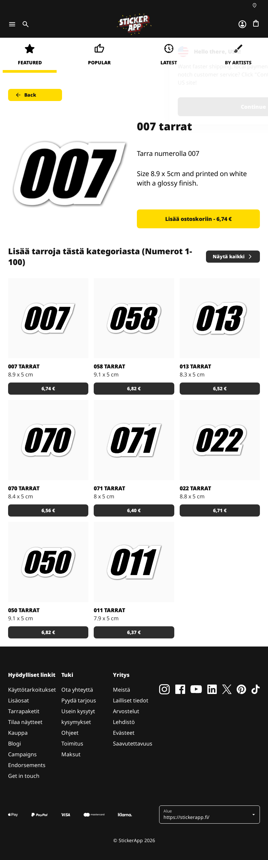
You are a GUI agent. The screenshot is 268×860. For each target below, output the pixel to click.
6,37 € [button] (134, 632)
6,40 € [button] (134, 510)
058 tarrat (109, 366)
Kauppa (18, 732)
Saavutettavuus (132, 743)
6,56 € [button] (48, 510)
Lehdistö (124, 722)
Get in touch (23, 776)
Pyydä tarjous (78, 700)
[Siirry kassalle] (256, 23)
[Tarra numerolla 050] (48, 562)
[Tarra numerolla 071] (134, 440)
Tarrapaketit (23, 711)
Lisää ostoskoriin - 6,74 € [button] (198, 219)
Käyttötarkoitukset (32, 689)
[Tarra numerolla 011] (134, 562)
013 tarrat (195, 366)
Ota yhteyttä (77, 689)
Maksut (71, 754)
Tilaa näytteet (25, 722)
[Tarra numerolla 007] (48, 318)
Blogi (14, 743)
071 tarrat (109, 488)
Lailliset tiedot (130, 700)
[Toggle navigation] (12, 24)
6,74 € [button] (48, 388)
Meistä (121, 689)
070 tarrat (23, 488)
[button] (206, 814)
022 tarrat (195, 488)
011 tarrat (109, 610)
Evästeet (124, 732)
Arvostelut (126, 711)
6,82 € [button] (134, 388)
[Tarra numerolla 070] (48, 440)
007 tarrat (23, 366)
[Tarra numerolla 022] (220, 440)
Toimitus (72, 743)
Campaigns (22, 754)
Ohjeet (70, 732)
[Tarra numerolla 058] (134, 318)
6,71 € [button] (220, 510)
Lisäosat (18, 700)
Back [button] (25, 95)
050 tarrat (23, 610)
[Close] (247, 51)
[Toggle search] (24, 24)
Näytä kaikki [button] (233, 256)
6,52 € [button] (220, 388)
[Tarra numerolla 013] (220, 318)
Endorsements (27, 765)
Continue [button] (177, 106)
